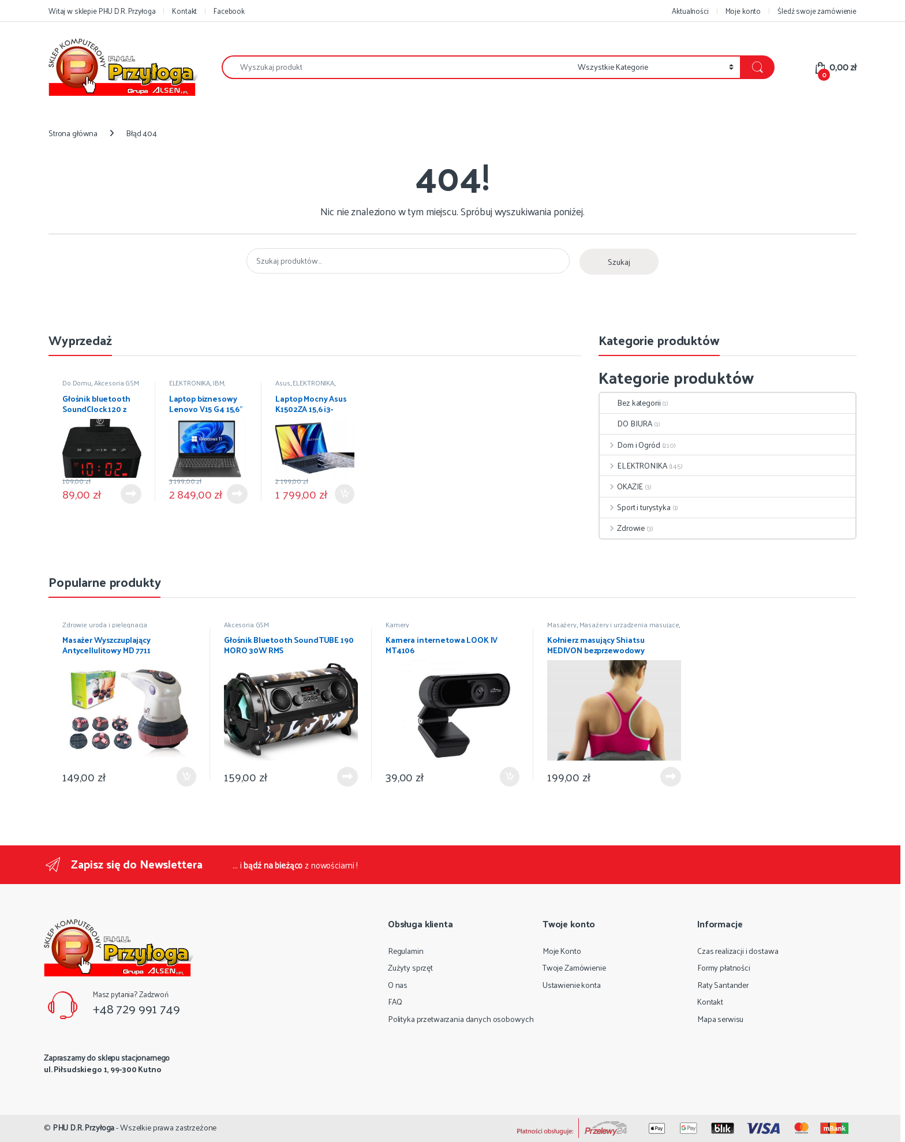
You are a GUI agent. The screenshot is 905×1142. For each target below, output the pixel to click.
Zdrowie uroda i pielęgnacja (104, 624)
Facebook (229, 10)
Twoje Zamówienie (574, 967)
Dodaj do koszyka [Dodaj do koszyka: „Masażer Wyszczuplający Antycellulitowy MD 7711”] (186, 777)
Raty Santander (723, 985)
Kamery (397, 624)
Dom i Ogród (630, 444)
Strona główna (73, 133)
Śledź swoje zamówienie (817, 10)
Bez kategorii (630, 402)
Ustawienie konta (572, 985)
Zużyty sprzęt (410, 967)
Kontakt (184, 10)
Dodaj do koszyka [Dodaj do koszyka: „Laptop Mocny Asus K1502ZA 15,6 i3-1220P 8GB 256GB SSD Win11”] (344, 494)
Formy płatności (723, 967)
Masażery (562, 624)
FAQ (395, 1001)
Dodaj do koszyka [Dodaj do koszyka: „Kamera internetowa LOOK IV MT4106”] (509, 777)
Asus (282, 382)
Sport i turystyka (635, 507)
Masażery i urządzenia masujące (629, 624)
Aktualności (690, 10)
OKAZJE (621, 486)
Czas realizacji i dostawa (738, 950)
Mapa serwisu (720, 1019)
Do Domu (76, 382)
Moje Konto (562, 950)
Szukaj (619, 261)
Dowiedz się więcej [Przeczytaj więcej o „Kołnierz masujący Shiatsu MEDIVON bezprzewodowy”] (670, 777)
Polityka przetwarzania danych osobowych (461, 1019)
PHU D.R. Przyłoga (84, 1127)
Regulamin (406, 950)
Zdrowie (622, 528)
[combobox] (396, 67)
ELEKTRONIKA (189, 382)
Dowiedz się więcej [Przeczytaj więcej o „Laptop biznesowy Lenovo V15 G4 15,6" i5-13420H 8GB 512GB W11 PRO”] (237, 494)
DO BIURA (626, 423)
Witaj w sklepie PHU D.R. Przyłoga (101, 10)
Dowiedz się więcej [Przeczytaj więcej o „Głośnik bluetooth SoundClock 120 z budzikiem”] (131, 494)
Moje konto (743, 10)
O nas (397, 985)
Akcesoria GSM (116, 382)
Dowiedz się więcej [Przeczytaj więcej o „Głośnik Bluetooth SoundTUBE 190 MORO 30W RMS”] (347, 777)
